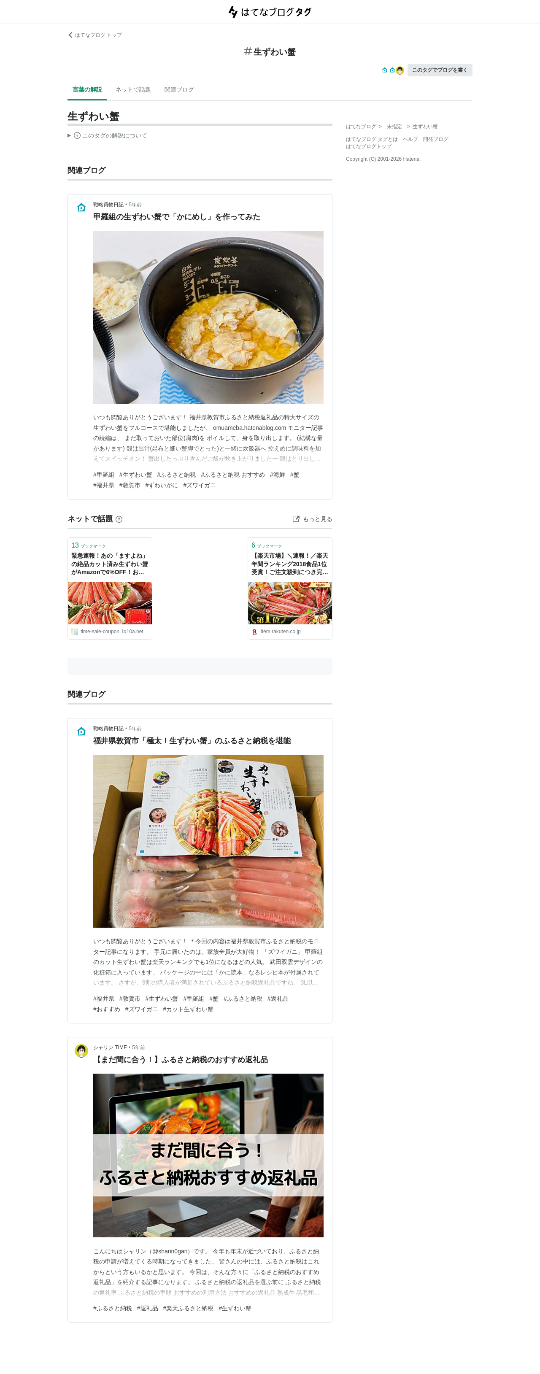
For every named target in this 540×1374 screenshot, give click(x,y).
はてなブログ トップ (95, 35)
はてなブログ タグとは (372, 139)
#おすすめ (106, 1009)
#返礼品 (278, 998)
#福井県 (103, 485)
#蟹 (295, 474)
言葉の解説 (87, 89)
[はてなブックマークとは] (119, 519)
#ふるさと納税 (176, 474)
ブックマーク (88, 545)
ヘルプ (410, 139)
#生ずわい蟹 (135, 474)
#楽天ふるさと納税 (188, 1308)
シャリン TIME (110, 1047)
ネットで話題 (133, 89)
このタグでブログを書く (440, 70)
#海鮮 (277, 474)
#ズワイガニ (199, 485)
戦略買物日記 (108, 205)
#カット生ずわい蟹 (188, 1009)
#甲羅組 (103, 474)
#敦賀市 (129, 485)
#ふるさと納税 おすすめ (233, 474)
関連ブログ (179, 89)
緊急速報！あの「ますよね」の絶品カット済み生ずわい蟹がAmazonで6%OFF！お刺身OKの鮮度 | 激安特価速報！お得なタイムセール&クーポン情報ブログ (109, 564)
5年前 (135, 205)
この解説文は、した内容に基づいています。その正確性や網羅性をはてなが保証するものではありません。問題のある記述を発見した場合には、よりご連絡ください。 (107, 137)
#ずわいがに (162, 485)
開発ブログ (435, 139)
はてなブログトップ (369, 146)
